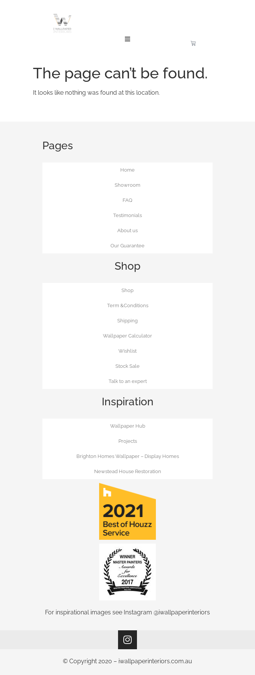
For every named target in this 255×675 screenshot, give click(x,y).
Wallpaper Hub (127, 426)
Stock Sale (127, 366)
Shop (127, 290)
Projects (127, 441)
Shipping (127, 320)
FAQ (127, 200)
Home (127, 170)
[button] (127, 39)
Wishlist (127, 351)
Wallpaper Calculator (127, 336)
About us (127, 230)
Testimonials (127, 215)
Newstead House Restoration (127, 471)
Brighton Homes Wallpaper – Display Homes (127, 456)
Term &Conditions (127, 305)
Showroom (127, 185)
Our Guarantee (127, 245)
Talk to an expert (128, 381)
